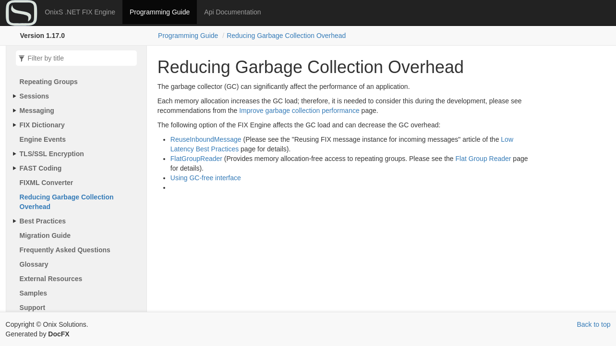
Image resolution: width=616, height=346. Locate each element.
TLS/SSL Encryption (52, 154)
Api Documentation (232, 12)
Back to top (593, 324)
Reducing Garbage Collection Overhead (286, 35)
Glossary (34, 264)
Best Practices (43, 221)
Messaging (37, 110)
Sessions (34, 96)
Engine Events (43, 139)
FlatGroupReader (196, 158)
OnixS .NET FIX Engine (80, 12)
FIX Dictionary (42, 125)
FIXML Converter (46, 182)
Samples (34, 293)
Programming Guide (160, 12)
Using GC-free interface (205, 178)
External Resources (51, 279)
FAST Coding (41, 168)
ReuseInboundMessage (206, 139)
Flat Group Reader (483, 158)
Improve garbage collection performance (299, 110)
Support (33, 307)
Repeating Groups (49, 82)
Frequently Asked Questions (65, 250)
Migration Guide (45, 235)
